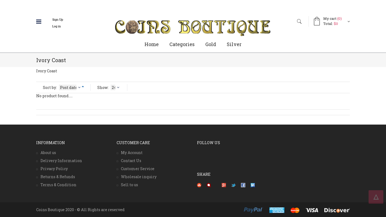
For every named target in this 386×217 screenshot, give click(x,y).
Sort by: (62, 87)
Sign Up (57, 19)
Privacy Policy (54, 168)
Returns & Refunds (57, 176)
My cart (332, 18)
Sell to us (129, 184)
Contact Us (131, 160)
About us (48, 152)
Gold (210, 44)
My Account (132, 152)
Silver (234, 44)
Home (151, 44)
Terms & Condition (58, 184)
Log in (56, 26)
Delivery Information (61, 160)
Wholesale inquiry (139, 176)
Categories (182, 44)
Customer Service (137, 168)
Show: (109, 87)
